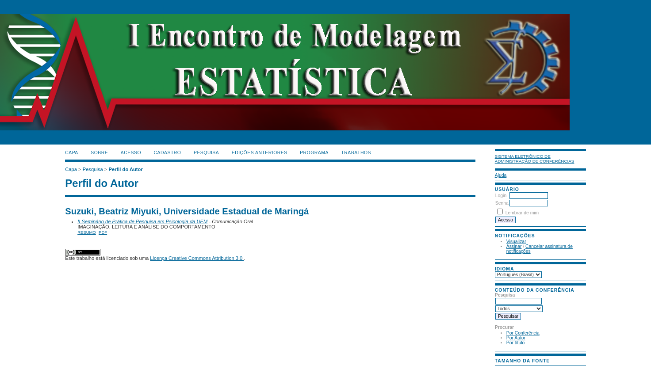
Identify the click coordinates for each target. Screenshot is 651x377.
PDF (103, 232)
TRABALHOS (356, 152)
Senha (502, 203)
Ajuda (501, 175)
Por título (515, 342)
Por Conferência (523, 333)
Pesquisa (206, 152)
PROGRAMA (314, 152)
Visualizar (516, 241)
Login (500, 195)
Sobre (99, 152)
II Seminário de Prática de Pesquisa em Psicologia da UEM (142, 221)
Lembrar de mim (522, 212)
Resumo (86, 232)
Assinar (514, 246)
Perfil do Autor (125, 169)
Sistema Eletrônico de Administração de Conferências (534, 159)
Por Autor (515, 337)
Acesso (131, 152)
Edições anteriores (259, 152)
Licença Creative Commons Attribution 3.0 (197, 258)
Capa (71, 152)
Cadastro (167, 152)
